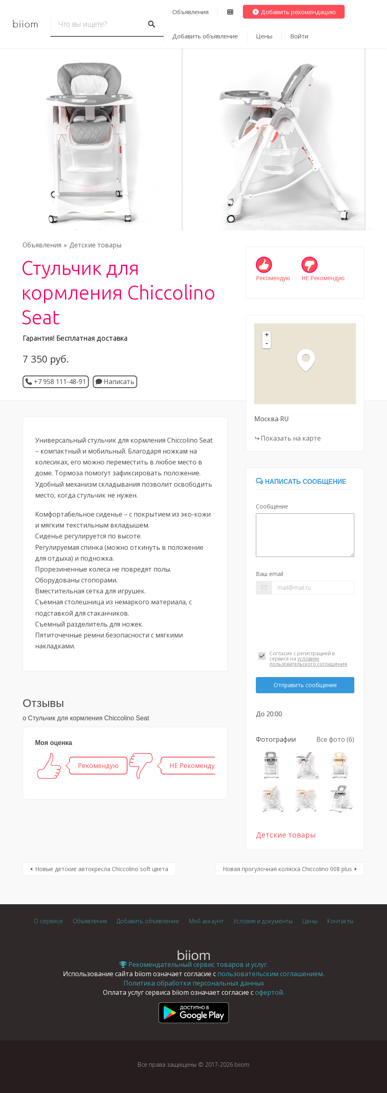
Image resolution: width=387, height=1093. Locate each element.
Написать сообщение (301, 481)
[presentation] (305, 619)
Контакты (340, 921)
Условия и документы (263, 921)
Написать (115, 381)
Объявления (190, 12)
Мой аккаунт (206, 921)
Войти (299, 36)
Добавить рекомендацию (294, 12)
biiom (25, 24)
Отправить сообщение (305, 685)
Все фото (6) (335, 739)
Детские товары (95, 245)
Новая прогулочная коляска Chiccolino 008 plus (287, 869)
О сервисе (48, 921)
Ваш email (269, 574)
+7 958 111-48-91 (60, 381)
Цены (264, 36)
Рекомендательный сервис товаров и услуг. (193, 964)
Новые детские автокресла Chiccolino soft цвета (101, 869)
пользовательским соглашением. (271, 973)
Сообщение (272, 506)
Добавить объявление (205, 36)
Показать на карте (291, 438)
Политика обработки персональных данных (193, 983)
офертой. (269, 992)
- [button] (267, 344)
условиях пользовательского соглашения (308, 661)
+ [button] (267, 335)
